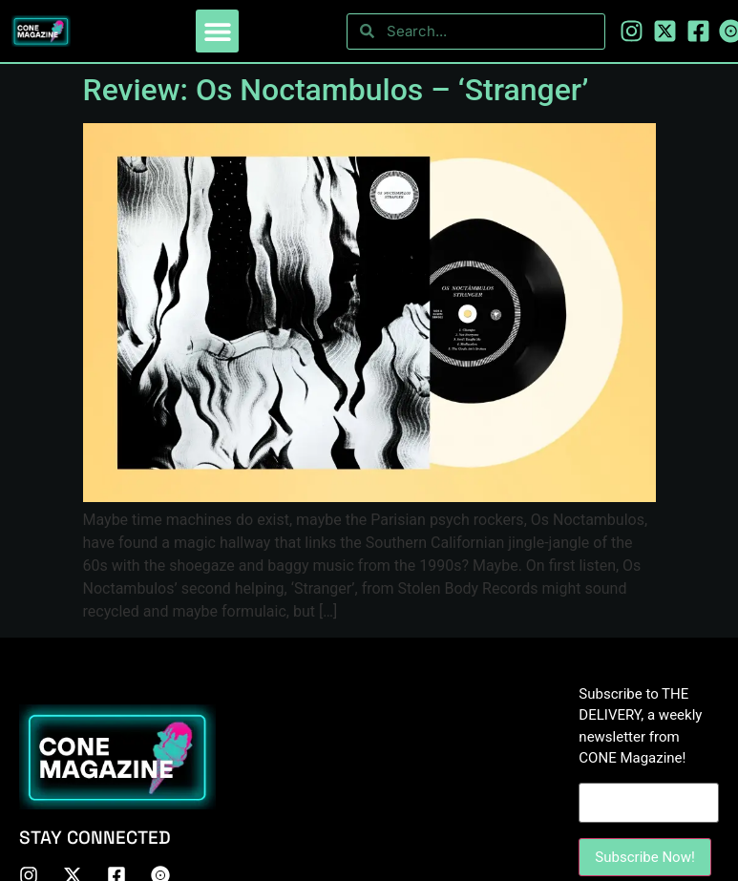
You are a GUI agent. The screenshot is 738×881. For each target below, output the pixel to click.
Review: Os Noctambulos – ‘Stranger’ (336, 90)
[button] (217, 31)
